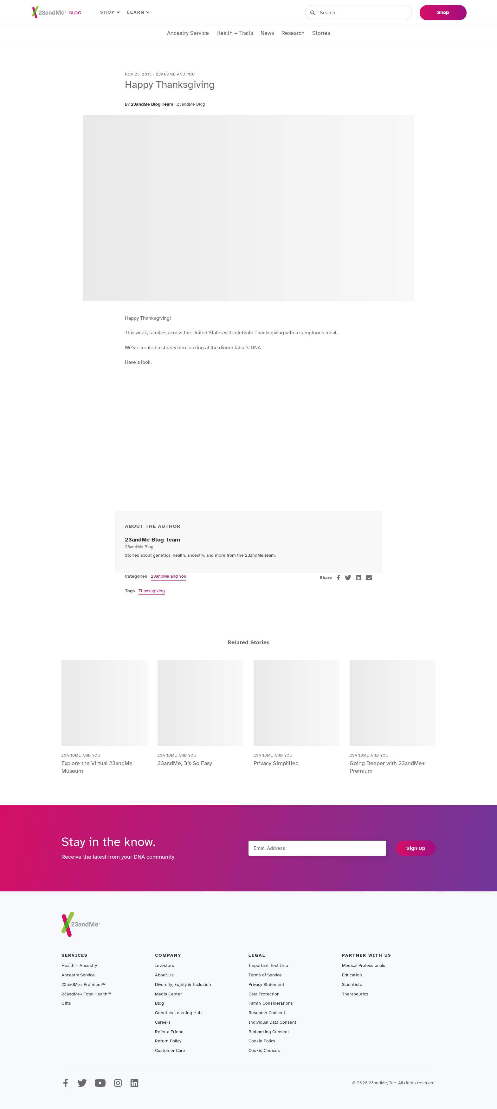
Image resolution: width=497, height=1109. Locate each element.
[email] (369, 577)
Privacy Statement (266, 984)
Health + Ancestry (79, 965)
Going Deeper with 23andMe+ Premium (387, 767)
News (267, 33)
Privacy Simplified (276, 763)
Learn (138, 12)
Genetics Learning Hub (178, 1012)
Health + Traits (234, 33)
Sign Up (415, 848)
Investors (164, 965)
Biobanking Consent (268, 1031)
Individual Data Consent (272, 1022)
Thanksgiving (152, 591)
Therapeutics (355, 994)
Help (405, 12)
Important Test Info (268, 965)
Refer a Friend (169, 1031)
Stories (321, 33)
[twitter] (348, 577)
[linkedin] (358, 578)
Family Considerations (270, 1003)
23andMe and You (168, 576)
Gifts (66, 1003)
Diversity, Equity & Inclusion (183, 984)
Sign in (334, 12)
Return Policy (168, 1041)
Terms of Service (265, 975)
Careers (163, 1022)
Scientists (352, 984)
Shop (109, 12)
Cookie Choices (264, 1050)
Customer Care (170, 1050)
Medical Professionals (363, 965)
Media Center (168, 994)
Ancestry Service (188, 33)
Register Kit (372, 12)
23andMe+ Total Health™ (86, 994)
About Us (164, 975)
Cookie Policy (261, 1041)
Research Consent (266, 1012)
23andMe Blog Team (152, 104)
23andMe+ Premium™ (83, 984)
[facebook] (338, 577)
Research (293, 33)
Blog (159, 1003)
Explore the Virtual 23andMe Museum (96, 767)
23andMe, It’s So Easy (185, 763)
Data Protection (264, 994)
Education (352, 975)
